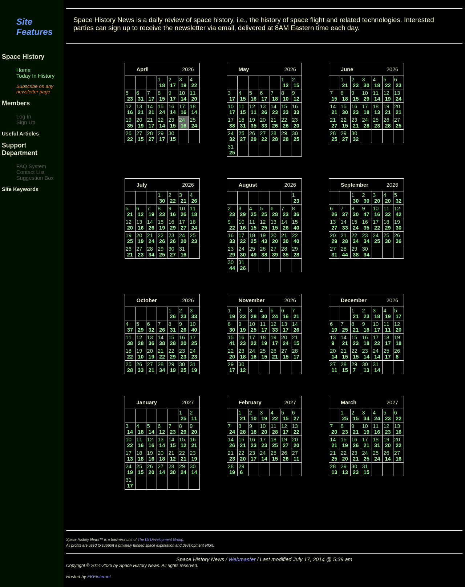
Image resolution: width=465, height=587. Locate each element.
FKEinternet (99, 576)
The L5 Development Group (160, 540)
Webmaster (242, 559)
